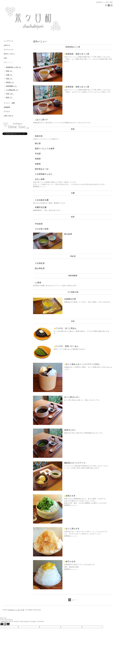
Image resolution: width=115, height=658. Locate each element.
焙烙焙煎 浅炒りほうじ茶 (77, 54)
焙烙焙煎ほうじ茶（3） (14, 67)
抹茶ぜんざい (70, 430)
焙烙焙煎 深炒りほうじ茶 (77, 87)
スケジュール (8, 49)
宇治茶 (38, 154)
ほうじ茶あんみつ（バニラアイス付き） (83, 364)
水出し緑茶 (40, 179)
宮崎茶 (38, 159)
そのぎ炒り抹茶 (42, 229)
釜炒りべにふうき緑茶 (44, 148)
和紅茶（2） (10, 82)
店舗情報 (7, 107)
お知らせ (7, 45)
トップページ (8, 41)
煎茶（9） (9, 71)
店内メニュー (8, 62)
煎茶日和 (39, 136)
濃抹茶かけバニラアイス (75, 463)
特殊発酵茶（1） (11, 86)
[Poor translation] (7, 624)
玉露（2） (9, 75)
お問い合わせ (8, 116)
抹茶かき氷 (70, 496)
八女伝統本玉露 (42, 200)
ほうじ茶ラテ (42, 120)
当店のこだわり (9, 54)
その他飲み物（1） (12, 90)
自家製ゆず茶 (70, 299)
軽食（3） (9, 97)
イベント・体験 (9, 103)
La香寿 (38, 283)
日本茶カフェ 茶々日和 (16, 610)
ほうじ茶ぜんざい (72, 397)
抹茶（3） (9, 78)
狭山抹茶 (68, 234)
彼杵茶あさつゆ (42, 169)
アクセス (7, 111)
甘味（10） (10, 93)
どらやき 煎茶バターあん (67, 346)
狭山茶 (38, 143)
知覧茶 (38, 164)
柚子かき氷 (70, 561)
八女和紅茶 (40, 263)
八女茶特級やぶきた (43, 174)
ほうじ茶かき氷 (72, 529)
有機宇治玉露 (41, 207)
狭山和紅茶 (40, 268)
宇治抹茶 (39, 224)
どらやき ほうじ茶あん (66, 328)
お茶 (5, 58)
